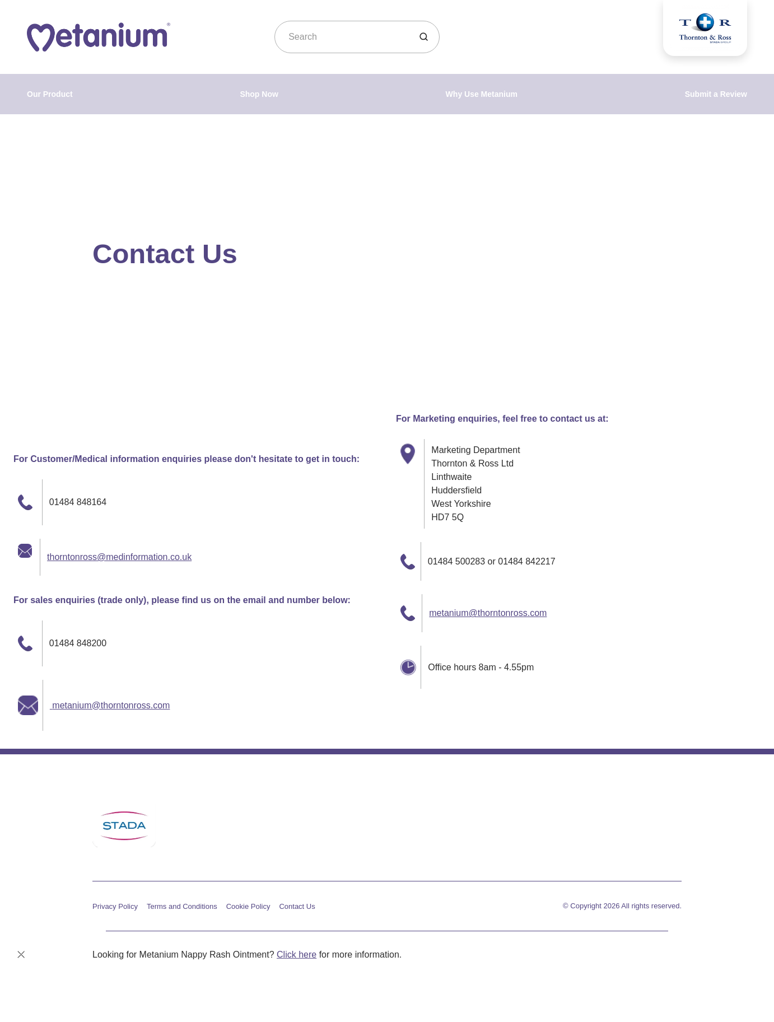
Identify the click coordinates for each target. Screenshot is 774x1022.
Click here (296, 954)
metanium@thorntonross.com (110, 705)
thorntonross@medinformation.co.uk (119, 557)
